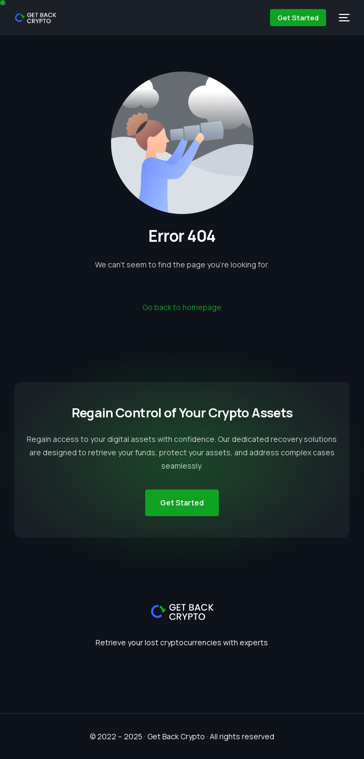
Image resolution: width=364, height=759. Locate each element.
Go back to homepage (182, 307)
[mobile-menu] (343, 17)
